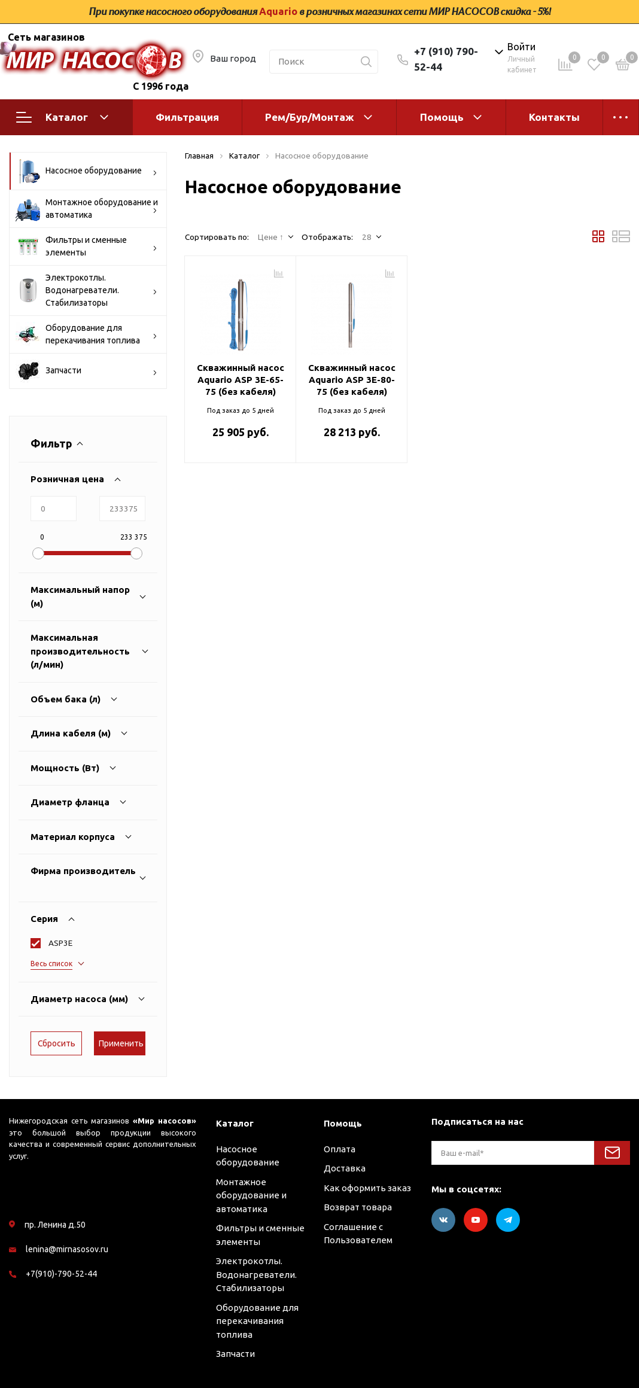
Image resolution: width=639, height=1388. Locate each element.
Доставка (345, 1168)
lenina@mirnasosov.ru (67, 1249)
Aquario (278, 11)
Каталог (62, 117)
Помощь (442, 117)
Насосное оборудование (86, 171)
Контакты (554, 117)
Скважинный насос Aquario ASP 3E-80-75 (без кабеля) (351, 380)
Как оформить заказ (367, 1188)
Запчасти (86, 371)
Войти (521, 46)
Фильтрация (187, 117)
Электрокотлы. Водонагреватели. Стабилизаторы (86, 290)
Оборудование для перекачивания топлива (86, 334)
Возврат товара (358, 1207)
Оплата (339, 1149)
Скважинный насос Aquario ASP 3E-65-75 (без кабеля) (240, 380)
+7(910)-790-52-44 (61, 1274)
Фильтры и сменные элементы (86, 246)
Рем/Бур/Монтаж (309, 117)
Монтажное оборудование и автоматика (87, 208)
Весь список (51, 963)
